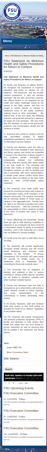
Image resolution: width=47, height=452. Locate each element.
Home (7, 56)
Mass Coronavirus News (17, 352)
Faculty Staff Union (17, 25)
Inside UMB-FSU (14, 347)
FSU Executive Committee (21, 393)
